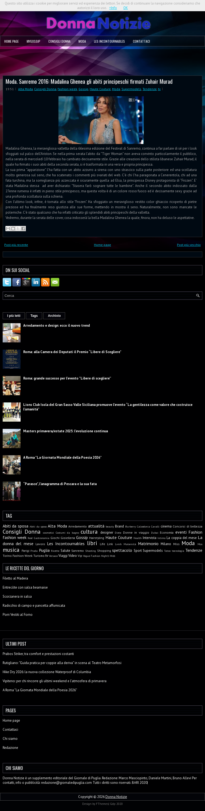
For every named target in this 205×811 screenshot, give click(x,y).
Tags (34, 316)
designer (106, 532)
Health (137, 538)
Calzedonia (143, 526)
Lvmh (118, 544)
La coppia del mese (182, 538)
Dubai (154, 532)
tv (159, 89)
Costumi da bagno (67, 532)
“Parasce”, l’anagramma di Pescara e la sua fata (60, 484)
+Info (113, 8)
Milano (166, 544)
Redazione (10, 747)
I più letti (13, 316)
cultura (89, 531)
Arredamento (77, 526)
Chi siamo (10, 738)
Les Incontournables (109, 41)
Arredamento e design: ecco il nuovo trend (56, 325)
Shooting (90, 551)
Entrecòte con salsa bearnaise (25, 587)
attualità (96, 526)
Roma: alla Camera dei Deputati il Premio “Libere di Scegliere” (72, 352)
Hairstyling (96, 538)
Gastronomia (41, 538)
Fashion (195, 532)
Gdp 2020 (116, 804)
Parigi (25, 551)
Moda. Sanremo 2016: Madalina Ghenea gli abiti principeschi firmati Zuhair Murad (89, 81)
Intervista (149, 538)
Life (102, 544)
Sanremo (77, 551)
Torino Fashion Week (18, 556)
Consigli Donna (59, 41)
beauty (110, 526)
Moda (82, 41)
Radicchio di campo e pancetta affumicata (34, 605)
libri (92, 543)
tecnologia (178, 551)
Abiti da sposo (38, 526)
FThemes (102, 804)
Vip (80, 556)
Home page (11, 41)
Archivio (54, 316)
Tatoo (167, 551)
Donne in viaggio (136, 532)
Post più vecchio (189, 245)
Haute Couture (100, 89)
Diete (118, 532)
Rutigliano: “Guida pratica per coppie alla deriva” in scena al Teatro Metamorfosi (62, 663)
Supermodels (131, 89)
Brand (119, 526)
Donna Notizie (116, 796)
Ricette (55, 551)
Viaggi (63, 555)
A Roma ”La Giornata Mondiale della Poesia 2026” (62, 457)
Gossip (83, 89)
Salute (65, 550)
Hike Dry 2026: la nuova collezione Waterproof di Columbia (47, 672)
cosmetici (48, 532)
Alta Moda (25, 89)
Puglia (44, 550)
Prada (34, 551)
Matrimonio (148, 543)
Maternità (130, 544)
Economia (167, 532)
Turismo (39, 556)
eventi (181, 532)
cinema (166, 526)
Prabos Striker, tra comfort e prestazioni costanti (38, 654)
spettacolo (122, 550)
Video (72, 555)
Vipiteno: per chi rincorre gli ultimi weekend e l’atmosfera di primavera (55, 681)
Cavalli (155, 526)
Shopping (104, 551)
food (30, 538)
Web (112, 556)
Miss (176, 544)
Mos (200, 544)
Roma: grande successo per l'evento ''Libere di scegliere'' (67, 378)
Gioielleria (68, 538)
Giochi (55, 538)
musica (11, 549)
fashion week (67, 89)
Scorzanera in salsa (17, 596)
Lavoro (40, 544)
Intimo (161, 538)
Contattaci (141, 41)
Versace (53, 556)
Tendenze (150, 89)
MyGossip (33, 41)
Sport (138, 550)
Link (110, 544)
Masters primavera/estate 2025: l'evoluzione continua (65, 431)
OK (125, 8)
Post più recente (16, 245)
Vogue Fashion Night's (96, 556)
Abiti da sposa (15, 526)
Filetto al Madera (15, 578)
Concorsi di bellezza (187, 526)
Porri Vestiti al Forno (18, 614)
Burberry (130, 526)
